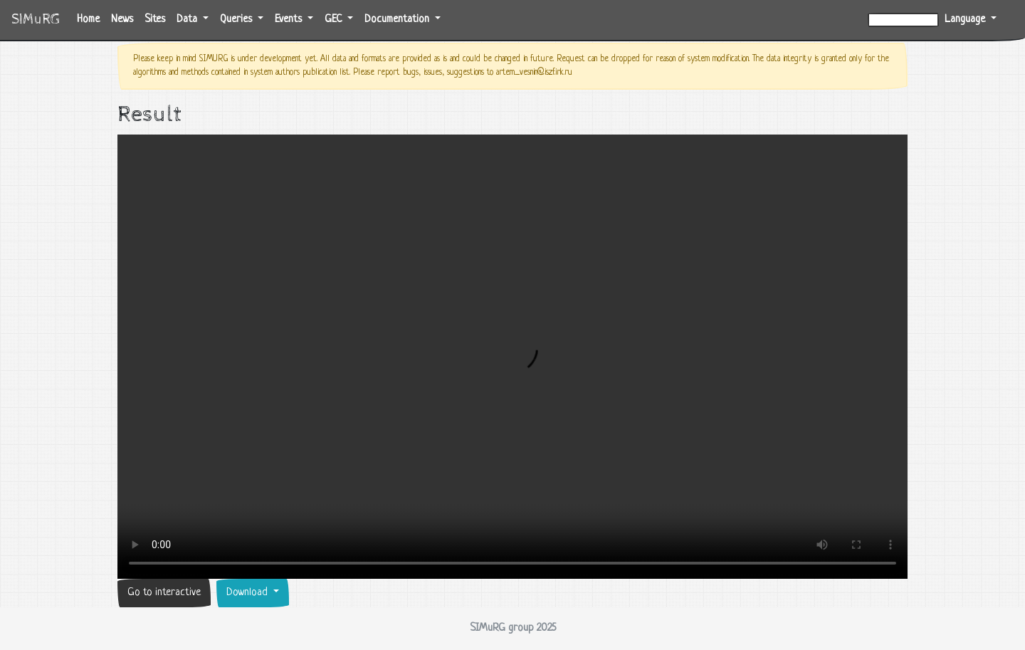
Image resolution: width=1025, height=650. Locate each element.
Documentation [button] (398, 20)
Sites (154, 20)
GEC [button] (335, 20)
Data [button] (188, 20)
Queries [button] (237, 20)
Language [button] (966, 20)
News (122, 20)
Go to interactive (164, 593)
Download (248, 593)
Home (91, 18)
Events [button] (290, 20)
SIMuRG (35, 19)
